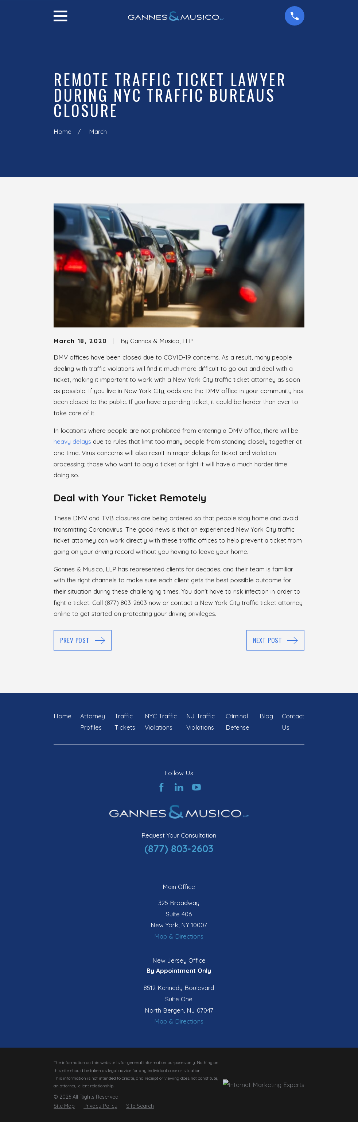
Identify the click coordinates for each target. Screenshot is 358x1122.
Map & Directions (178, 936)
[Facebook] (161, 787)
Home (62, 716)
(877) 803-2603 (178, 848)
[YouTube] (196, 787)
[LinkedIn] (179, 787)
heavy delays (72, 441)
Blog (266, 716)
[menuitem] (64, 1106)
